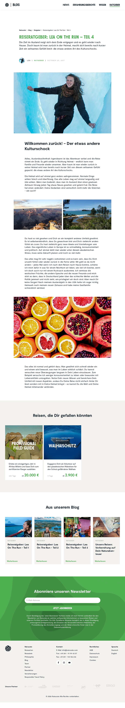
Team (27, 663)
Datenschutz (94, 653)
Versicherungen (31, 674)
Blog (26, 660)
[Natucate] (7, 5)
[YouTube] (69, 662)
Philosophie (29, 657)
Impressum (94, 657)
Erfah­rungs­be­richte (84, 5)
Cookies (93, 660)
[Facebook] (58, 662)
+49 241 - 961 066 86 (68, 657)
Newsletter (29, 670)
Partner (27, 667)
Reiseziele (28, 653)
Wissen (102, 5)
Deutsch (114, 650)
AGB (91, 650)
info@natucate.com (70, 650)
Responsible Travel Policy (34, 677)
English (114, 653)
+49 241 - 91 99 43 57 (68, 653)
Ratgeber (115, 5)
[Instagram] (64, 662)
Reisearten (29, 650)
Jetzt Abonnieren (62, 608)
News (66, 5)
